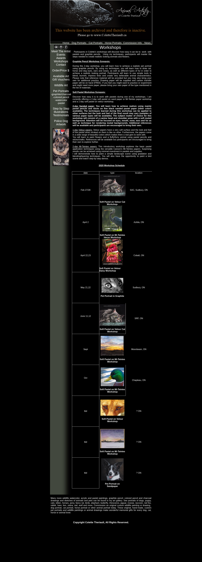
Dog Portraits (79, 42)
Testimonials (61, 115)
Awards (61, 58)
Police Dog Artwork (61, 122)
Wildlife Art (61, 85)
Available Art (61, 76)
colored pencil (61, 97)
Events (61, 54)
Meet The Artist (60, 51)
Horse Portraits (113, 42)
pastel (61, 103)
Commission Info (132, 42)
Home (66, 42)
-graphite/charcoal (61, 94)
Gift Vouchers (61, 79)
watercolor (61, 100)
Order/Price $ (60, 70)
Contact (61, 64)
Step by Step (61, 108)
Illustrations (61, 112)
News (147, 42)
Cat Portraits (96, 42)
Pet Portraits (61, 91)
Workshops (61, 61)
